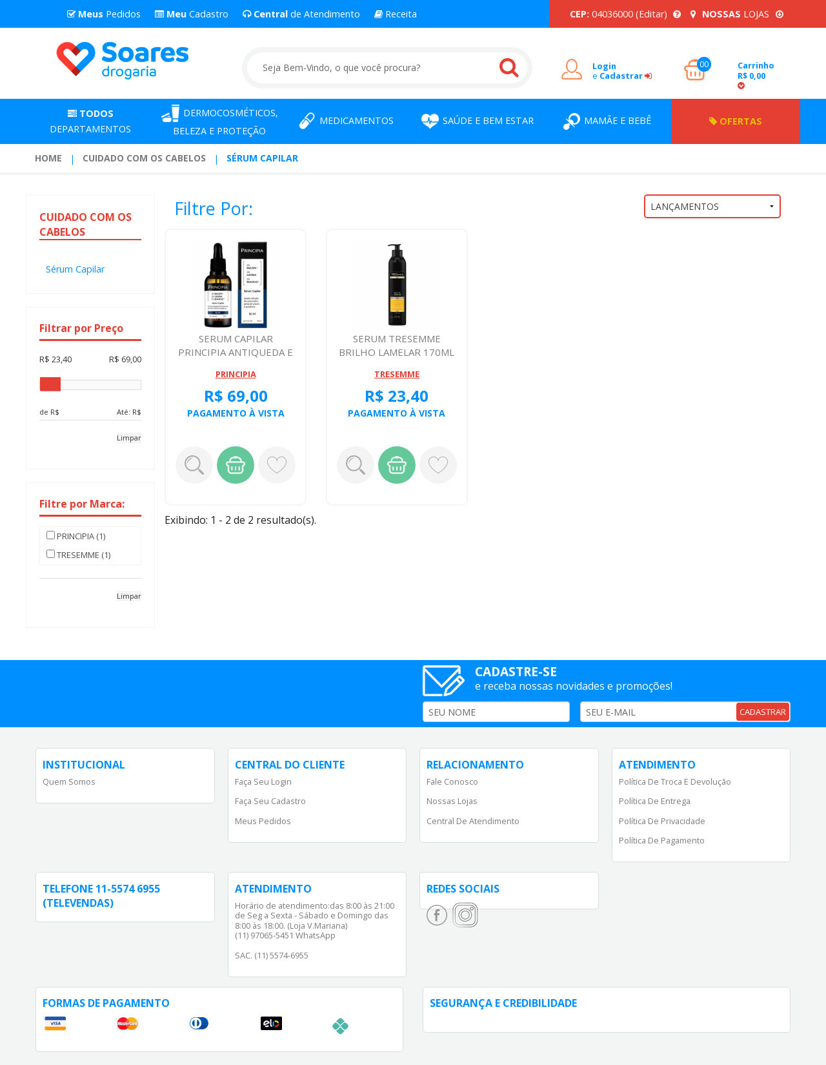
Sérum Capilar (262, 158)
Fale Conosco (452, 781)
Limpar (129, 437)
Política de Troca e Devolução (675, 781)
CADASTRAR (763, 712)
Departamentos (90, 121)
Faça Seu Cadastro (270, 801)
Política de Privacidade (662, 821)
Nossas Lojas (452, 801)
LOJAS (737, 14)
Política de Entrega (654, 801)
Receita (395, 14)
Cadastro (191, 14)
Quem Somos (69, 781)
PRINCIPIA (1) (75, 536)
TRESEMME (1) (78, 555)
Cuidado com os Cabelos (144, 158)
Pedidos (104, 14)
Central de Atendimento (473, 821)
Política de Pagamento (662, 840)
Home (48, 158)
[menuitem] (48, 158)
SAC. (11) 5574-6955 (271, 955)
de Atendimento (301, 14)
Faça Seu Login (263, 781)
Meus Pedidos (263, 821)
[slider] (50, 384)
